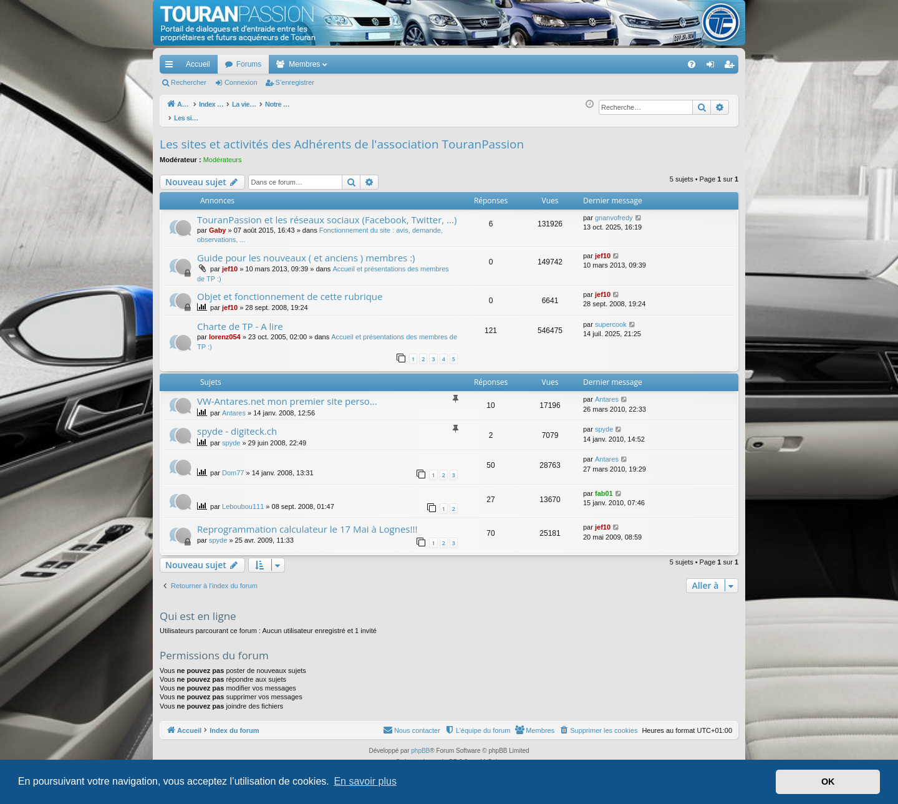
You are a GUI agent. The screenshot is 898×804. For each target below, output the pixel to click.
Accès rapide (171, 67)
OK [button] (828, 782)
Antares (234, 406)
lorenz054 (225, 330)
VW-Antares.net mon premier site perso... (287, 394)
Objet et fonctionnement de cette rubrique (290, 289)
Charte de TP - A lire (240, 319)
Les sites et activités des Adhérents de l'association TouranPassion (342, 137)
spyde (231, 436)
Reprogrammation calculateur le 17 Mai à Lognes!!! (307, 522)
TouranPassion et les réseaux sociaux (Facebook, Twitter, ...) (326, 212)
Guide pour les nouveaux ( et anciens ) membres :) (306, 251)
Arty (427, 755)
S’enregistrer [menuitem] (731, 67)
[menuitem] (648, 64)
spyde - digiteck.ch (237, 424)
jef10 (230, 262)
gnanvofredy (614, 211)
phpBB (420, 743)
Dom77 (233, 466)
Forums (249, 64)
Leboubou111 (243, 499)
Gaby (217, 223)
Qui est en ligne (198, 609)
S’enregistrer (295, 82)
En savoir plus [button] (365, 781)
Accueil (198, 64)
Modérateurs (222, 153)
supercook (611, 317)
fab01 (604, 486)
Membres (304, 64)
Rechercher (188, 82)
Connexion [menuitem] (713, 67)
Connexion (241, 82)
